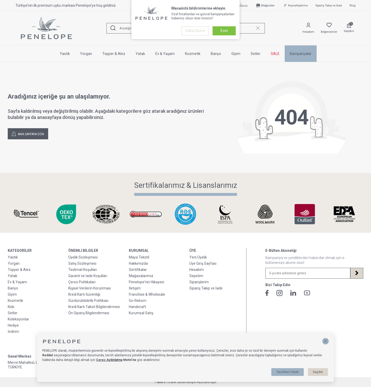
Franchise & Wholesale (147, 294)
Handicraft (137, 307)
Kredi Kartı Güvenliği (84, 294)
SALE (275, 54)
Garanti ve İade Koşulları (87, 276)
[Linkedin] (293, 293)
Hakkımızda (138, 263)
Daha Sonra (195, 31)
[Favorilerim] (329, 28)
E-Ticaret (170, 382)
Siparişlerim (199, 282)
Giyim (235, 54)
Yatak (140, 54)
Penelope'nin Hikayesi (146, 282)
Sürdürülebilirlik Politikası (88, 301)
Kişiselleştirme (295, 5)
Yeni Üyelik (198, 257)
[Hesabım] (308, 28)
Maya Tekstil (139, 257)
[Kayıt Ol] (356, 273)
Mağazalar (265, 5)
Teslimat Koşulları (82, 270)
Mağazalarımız (141, 276)
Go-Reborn (137, 301)
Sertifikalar (138, 270)
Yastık (65, 54)
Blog (353, 5)
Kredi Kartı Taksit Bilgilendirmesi (94, 307)
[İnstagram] (279, 293)
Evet (224, 31)
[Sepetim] (349, 28)
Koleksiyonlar (18, 319)
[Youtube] (307, 293)
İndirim (13, 331)
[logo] (46, 28)
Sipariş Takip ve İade (328, 5)
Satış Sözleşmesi (82, 263)
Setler (255, 54)
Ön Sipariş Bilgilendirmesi (88, 313)
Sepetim (196, 276)
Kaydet (318, 372)
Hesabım (196, 270)
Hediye (13, 325)
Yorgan (86, 54)
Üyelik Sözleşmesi (83, 257)
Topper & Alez (113, 54)
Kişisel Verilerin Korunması (89, 288)
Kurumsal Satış (141, 313)
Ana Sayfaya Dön (28, 133)
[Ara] (113, 28)
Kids (11, 307)
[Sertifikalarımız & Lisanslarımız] (26, 214)
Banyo (216, 54)
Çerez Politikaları (82, 282)
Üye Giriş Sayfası (202, 263)
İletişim (135, 288)
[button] (325, 341)
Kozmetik (192, 54)
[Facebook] (267, 293)
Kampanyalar (300, 54)
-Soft (159, 382)
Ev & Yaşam (165, 54)
